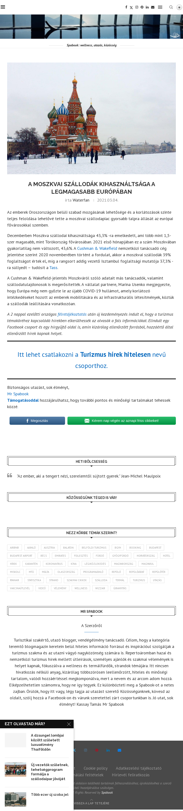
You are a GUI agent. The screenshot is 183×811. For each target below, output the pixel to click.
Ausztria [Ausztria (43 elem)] (51, 547)
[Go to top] (91, 804)
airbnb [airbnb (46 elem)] (14, 547)
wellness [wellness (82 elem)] (122, 589)
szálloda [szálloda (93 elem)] (128, 581)
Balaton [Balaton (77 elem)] (70, 547)
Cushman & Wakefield (96, 248)
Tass (53, 267)
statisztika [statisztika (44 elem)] (59, 581)
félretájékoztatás (72, 314)
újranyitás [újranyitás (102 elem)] (162, 589)
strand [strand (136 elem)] (80, 581)
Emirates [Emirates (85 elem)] (63, 556)
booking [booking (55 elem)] (140, 547)
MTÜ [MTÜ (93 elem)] (53, 572)
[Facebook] (127, 7)
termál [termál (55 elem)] (148, 581)
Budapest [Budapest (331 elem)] (161, 547)
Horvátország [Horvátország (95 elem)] (153, 556)
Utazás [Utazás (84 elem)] (36, 589)
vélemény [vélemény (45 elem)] (100, 589)
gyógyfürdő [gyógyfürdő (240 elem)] (126, 556)
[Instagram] (137, 7)
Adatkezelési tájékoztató (139, 769)
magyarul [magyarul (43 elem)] (16, 572)
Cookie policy (95, 769)
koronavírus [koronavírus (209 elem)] (73, 564)
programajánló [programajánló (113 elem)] (118, 572)
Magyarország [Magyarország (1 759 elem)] (144, 564)
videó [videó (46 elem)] (82, 589)
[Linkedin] (148, 7)
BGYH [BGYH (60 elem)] (122, 547)
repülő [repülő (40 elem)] (142, 572)
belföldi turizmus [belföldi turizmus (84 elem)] (97, 547)
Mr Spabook (18, 393)
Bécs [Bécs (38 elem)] (45, 556)
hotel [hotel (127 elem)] (14, 564)
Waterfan (81, 200)
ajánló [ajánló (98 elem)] (32, 547)
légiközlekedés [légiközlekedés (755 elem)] (115, 564)
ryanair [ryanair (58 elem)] (38, 581)
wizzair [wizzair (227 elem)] (142, 589)
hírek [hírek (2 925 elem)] (30, 564)
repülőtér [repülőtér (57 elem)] (17, 581)
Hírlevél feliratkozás (131, 776)
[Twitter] (132, 7)
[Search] (171, 7)
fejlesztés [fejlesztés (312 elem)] (84, 556)
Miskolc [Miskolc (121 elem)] (37, 572)
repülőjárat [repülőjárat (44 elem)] (163, 572)
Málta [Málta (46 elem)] (69, 572)
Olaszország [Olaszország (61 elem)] (90, 572)
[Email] (153, 7)
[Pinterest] (142, 7)
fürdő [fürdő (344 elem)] (104, 556)
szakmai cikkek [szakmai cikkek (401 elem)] (104, 581)
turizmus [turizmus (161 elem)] (16, 589)
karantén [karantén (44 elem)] (49, 564)
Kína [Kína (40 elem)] (93, 564)
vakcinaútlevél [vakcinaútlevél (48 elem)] (59, 589)
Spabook (107, 794)
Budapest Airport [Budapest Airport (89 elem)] (22, 556)
